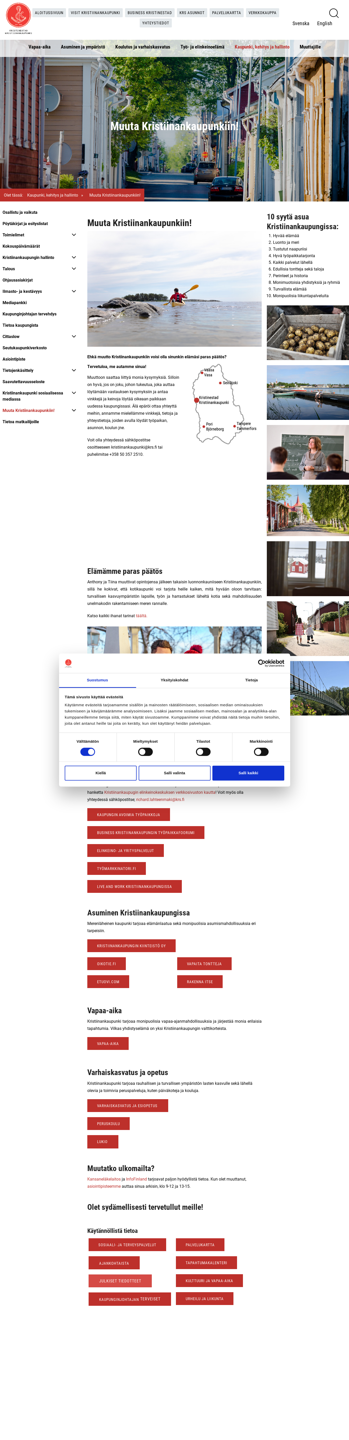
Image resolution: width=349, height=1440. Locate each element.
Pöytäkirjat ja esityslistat (25, 223)
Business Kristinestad (168, 11)
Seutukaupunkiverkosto (25, 347)
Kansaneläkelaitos (104, 1179)
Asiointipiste (14, 359)
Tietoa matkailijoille (21, 421)
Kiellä (101, 773)
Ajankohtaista (114, 1262)
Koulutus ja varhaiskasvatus (142, 45)
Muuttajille (310, 45)
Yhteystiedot (175, 22)
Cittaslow (11, 336)
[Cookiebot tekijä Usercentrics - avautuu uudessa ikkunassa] (261, 663)
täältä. (142, 615)
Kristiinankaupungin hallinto (28, 257)
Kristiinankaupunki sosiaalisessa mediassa (33, 396)
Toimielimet (13, 234)
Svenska (301, 22)
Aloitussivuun (63, 11)
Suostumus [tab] (97, 680)
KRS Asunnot (212, 11)
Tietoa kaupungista (20, 325)
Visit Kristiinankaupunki (111, 11)
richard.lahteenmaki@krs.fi (160, 799)
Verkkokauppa (138, 22)
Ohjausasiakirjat (18, 280)
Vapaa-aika (40, 45)
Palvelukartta (249, 11)
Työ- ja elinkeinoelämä (202, 45)
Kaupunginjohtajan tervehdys (29, 313)
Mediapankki (15, 302)
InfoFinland (136, 1179)
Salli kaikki (248, 773)
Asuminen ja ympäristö (83, 45)
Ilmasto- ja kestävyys (22, 291)
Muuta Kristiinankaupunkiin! (28, 410)
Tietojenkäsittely (18, 370)
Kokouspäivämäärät (21, 246)
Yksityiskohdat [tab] (174, 680)
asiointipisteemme (104, 1186)
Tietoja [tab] (251, 680)
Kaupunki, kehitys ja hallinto (262, 45)
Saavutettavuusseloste (24, 381)
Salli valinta (174, 773)
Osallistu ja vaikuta (20, 212)
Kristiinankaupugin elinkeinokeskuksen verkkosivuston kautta (159, 792)
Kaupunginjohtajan (120, 1299)
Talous (9, 268)
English (324, 22)
